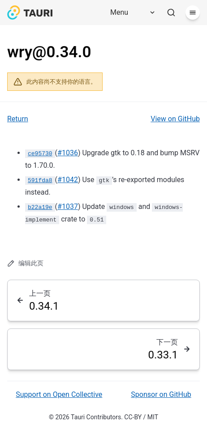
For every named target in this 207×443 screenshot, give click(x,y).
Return (17, 119)
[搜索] (171, 12)
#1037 (67, 206)
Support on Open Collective (59, 394)
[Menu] (129, 12)
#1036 (67, 153)
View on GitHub (175, 119)
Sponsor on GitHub (161, 394)
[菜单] (192, 12)
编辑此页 (25, 263)
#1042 (67, 179)
